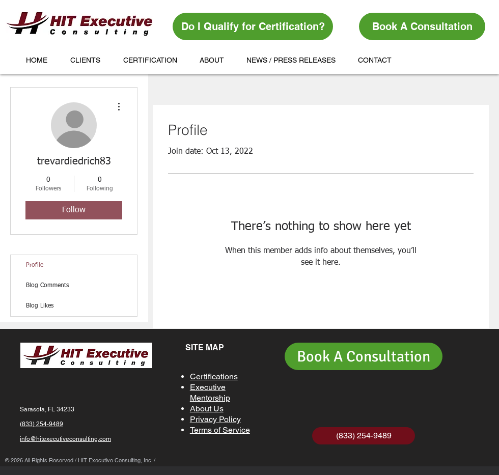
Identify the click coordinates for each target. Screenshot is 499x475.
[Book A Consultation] (422, 26)
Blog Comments (47, 286)
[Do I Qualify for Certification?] (253, 26)
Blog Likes (39, 306)
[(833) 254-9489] (363, 435)
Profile (34, 265)
